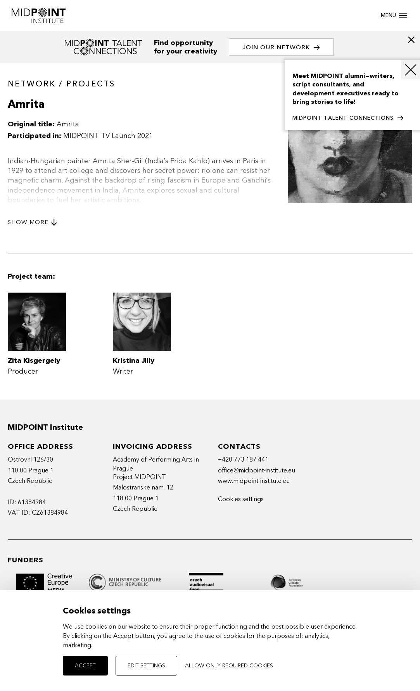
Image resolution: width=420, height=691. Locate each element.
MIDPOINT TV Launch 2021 (108, 136)
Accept (85, 665)
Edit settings (146, 665)
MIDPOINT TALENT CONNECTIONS (347, 118)
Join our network (281, 47)
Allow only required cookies (229, 665)
